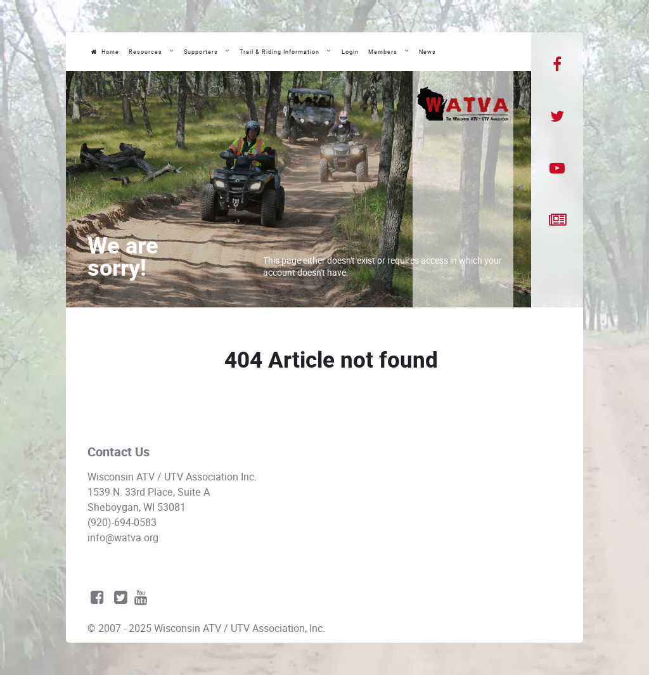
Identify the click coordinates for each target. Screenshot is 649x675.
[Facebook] (557, 64)
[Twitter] (557, 116)
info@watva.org (122, 537)
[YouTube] (557, 168)
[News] (557, 220)
